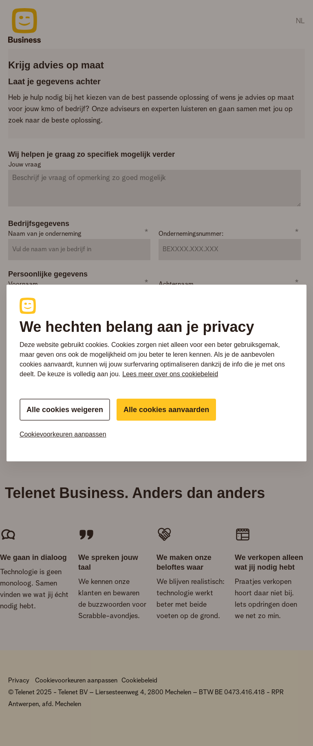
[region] (156, 373)
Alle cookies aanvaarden (166, 410)
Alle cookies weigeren (64, 410)
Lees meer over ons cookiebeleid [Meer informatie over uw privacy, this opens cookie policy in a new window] (170, 374)
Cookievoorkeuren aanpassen (63, 434)
